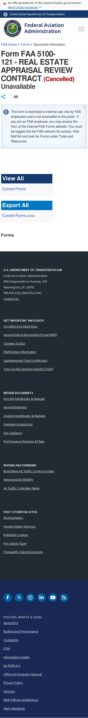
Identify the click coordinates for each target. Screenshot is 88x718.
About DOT (11, 623)
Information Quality (17, 657)
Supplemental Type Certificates (25, 360)
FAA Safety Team (15, 543)
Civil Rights (11, 640)
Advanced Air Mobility (18, 479)
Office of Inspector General (23, 674)
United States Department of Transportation (37, 14)
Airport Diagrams (15, 407)
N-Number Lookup (16, 535)
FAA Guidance (13, 433)
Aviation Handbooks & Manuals (25, 416)
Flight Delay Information (20, 352)
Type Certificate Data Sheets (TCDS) (28, 369)
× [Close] (84, 106)
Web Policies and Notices (21, 700)
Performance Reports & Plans (24, 441)
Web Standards (14, 708)
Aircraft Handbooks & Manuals (24, 399)
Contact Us (11, 299)
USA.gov (9, 691)
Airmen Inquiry (13, 518)
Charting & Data (14, 343)
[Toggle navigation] (80, 29)
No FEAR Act (12, 665)
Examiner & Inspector (18, 424)
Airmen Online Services (20, 526)
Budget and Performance (21, 631)
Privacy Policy (13, 683)
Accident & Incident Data (20, 326)
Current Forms (14, 189)
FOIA (7, 648)
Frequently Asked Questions (23, 552)
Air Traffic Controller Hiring (22, 488)
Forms (25, 44)
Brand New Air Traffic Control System (29, 471)
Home (9, 44)
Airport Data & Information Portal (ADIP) (30, 335)
